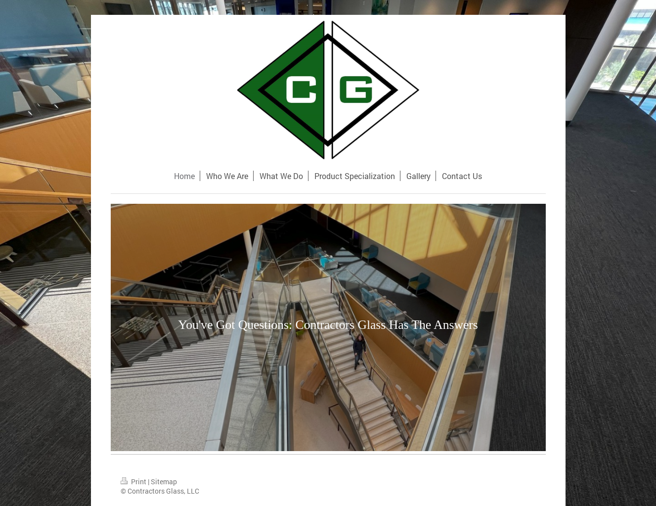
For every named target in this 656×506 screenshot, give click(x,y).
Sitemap (164, 481)
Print (134, 481)
